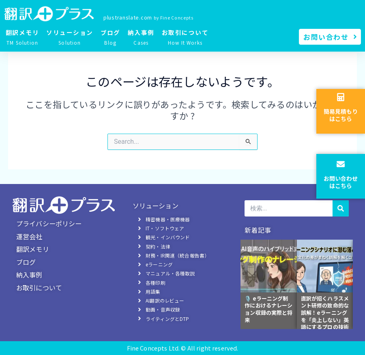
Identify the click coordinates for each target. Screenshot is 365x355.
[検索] (341, 210)
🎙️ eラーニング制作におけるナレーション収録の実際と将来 (268, 311)
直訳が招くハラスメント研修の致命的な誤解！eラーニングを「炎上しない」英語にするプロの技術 (325, 315)
